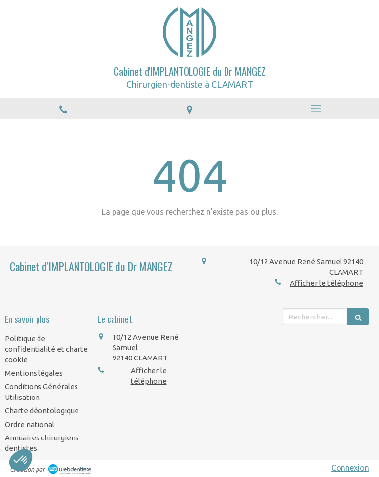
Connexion (350, 467)
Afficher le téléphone (326, 283)
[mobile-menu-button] (316, 109)
